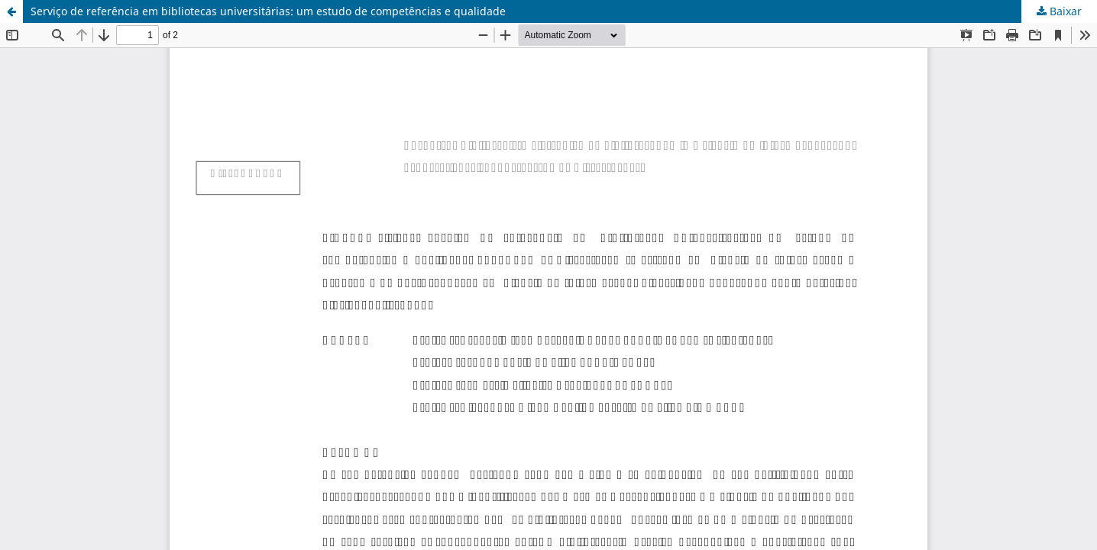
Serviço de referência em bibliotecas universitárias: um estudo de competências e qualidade (268, 11)
